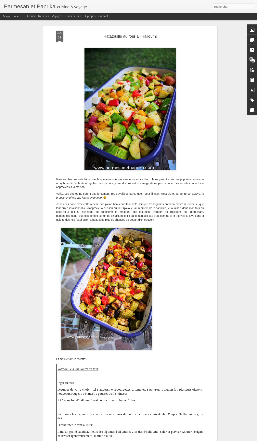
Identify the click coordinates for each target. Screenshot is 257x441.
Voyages (57, 16)
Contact (103, 16)
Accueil (31, 16)
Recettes (43, 16)
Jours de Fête (73, 16)
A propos (90, 16)
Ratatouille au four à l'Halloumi (130, 36)
